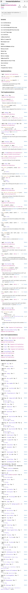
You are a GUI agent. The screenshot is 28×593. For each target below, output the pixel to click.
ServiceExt (10, 515)
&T (15, 474)
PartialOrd (8, 264)
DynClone (9, 411)
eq (4, 246)
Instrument (10, 452)
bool (18, 247)
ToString (9, 525)
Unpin (6, 349)
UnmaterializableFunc (13, 1)
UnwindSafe (7, 355)
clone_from (6, 105)
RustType (7, 499)
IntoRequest (10, 461)
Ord (6, 201)
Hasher (7, 171)
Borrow (9, 378)
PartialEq (8, 242)
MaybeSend (9, 580)
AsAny (8, 368)
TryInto (11, 542)
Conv (8, 404)
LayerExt (9, 470)
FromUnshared (10, 468)
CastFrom (7, 390)
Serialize (8, 308)
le (4, 284)
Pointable (10, 489)
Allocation (9, 554)
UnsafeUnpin (8, 351)
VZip (10, 547)
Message (8, 585)
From (6, 152)
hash (4, 167)
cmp (4, 205)
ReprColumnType (6, 81)
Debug (6, 112)
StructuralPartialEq (10, 330)
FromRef (9, 439)
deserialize (6, 127)
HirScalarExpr (15, 154)
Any (8, 363)
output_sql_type (10, 76)
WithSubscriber (11, 552)
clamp (4, 232)
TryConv (9, 535)
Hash (6, 163)
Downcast (9, 406)
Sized (7, 181)
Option (3, 270)
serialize (6, 312)
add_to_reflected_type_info (11, 192)
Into (10, 454)
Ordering (19, 206)
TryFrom (11, 537)
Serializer (17, 316)
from (4, 156)
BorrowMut (10, 383)
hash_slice (6, 176)
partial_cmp (6, 267)
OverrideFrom (6, 474)
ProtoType (12, 496)
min (4, 222)
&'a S (20, 504)
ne (4, 253)
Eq (5, 327)
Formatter (4, 117)
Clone (6, 95)
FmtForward (10, 435)
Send (5, 344)
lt (4, 276)
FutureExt (10, 444)
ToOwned (9, 520)
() (17, 117)
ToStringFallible (12, 530)
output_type (9, 80)
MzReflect (8, 188)
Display (7, 141)
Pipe (8, 484)
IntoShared (5, 465)
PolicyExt (10, 491)
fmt (4, 116)
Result (14, 117)
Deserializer (5, 131)
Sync (5, 346)
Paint (8, 479)
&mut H (7, 177)
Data (7, 559)
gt (4, 291)
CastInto (11, 388)
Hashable (9, 447)
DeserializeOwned (11, 570)
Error (20, 117)
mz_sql (2, 3)
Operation (7, 154)
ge (4, 299)
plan (5, 3)
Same (8, 501)
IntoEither (10, 459)
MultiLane (7, 549)
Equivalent (12, 416)
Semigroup (15, 504)
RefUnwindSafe (8, 340)
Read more (19, 103)
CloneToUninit (11, 393)
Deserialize (12, 123)
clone (4, 99)
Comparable (12, 398)
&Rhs (15, 253)
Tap (8, 517)
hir (7, 3)
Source (2, 8)
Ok (22, 316)
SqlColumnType (5, 78)
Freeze (6, 338)
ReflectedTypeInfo (10, 194)
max (4, 212)
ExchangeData (10, 575)
